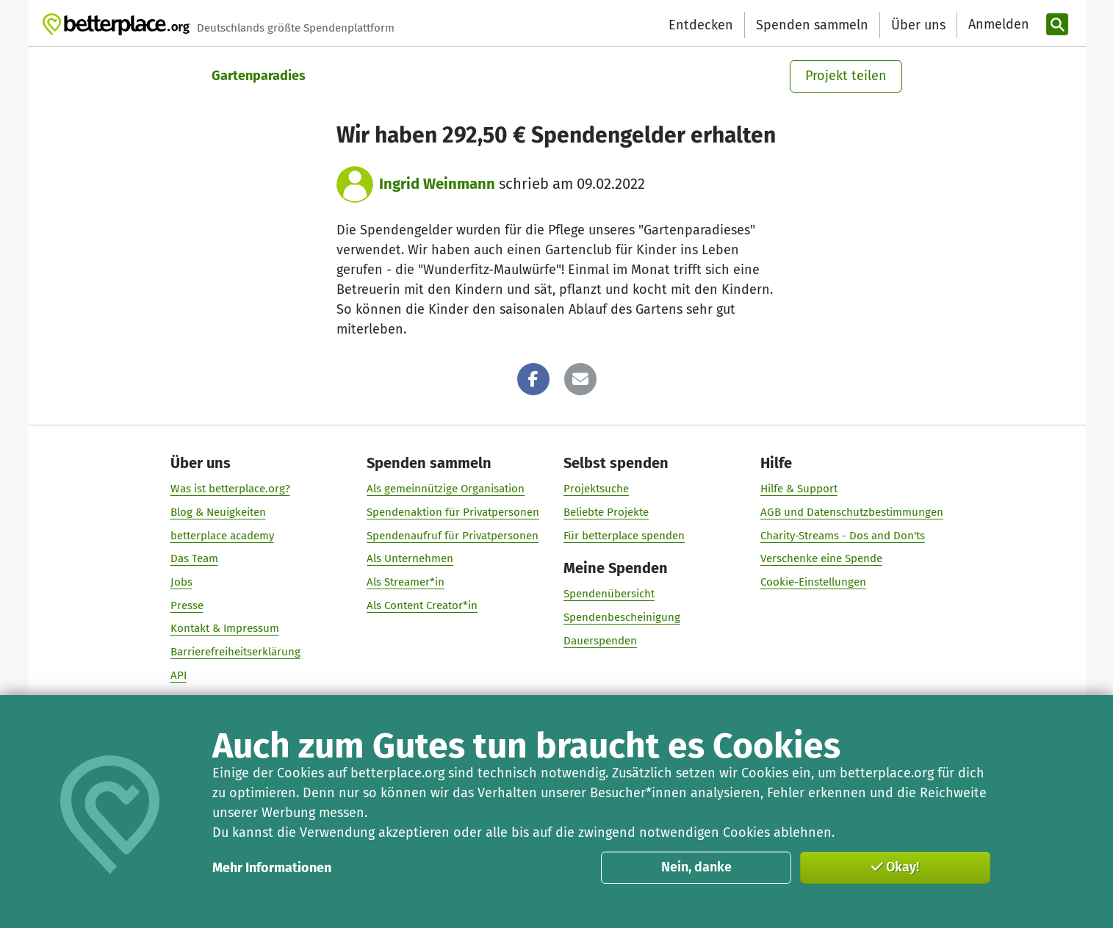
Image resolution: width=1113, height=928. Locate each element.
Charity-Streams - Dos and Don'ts (842, 535)
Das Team (193, 558)
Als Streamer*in (405, 581)
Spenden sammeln (812, 25)
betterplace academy (221, 535)
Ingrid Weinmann (437, 184)
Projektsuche (596, 488)
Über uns (918, 25)
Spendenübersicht (609, 593)
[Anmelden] (997, 25)
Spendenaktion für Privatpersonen (453, 511)
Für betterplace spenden (624, 535)
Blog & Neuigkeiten (217, 511)
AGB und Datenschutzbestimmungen (851, 511)
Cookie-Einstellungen (812, 581)
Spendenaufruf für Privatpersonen (453, 535)
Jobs (181, 581)
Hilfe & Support (798, 488)
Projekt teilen (846, 76)
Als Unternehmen (410, 558)
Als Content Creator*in (422, 604)
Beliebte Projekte (606, 511)
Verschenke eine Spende (821, 558)
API (178, 674)
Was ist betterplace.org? (229, 488)
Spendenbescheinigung (621, 617)
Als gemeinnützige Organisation (446, 488)
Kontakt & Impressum (224, 628)
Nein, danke (696, 867)
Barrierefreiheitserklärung (235, 651)
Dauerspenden (600, 640)
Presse (186, 604)
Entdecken (701, 25)
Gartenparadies (259, 76)
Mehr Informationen (271, 868)
